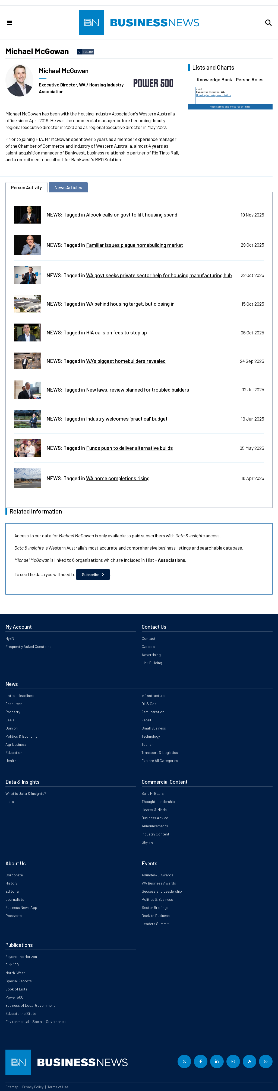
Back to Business (156, 915)
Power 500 (14, 997)
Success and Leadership (162, 891)
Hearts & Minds (154, 809)
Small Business (153, 728)
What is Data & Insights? (25, 793)
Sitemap (11, 1087)
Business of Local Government (30, 1005)
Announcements (155, 826)
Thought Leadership (158, 801)
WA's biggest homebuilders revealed (126, 361)
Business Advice (155, 817)
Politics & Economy (21, 736)
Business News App (21, 907)
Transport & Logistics (159, 752)
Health (10, 760)
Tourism (147, 744)
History (11, 883)
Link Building (152, 662)
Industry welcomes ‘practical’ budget (127, 418)
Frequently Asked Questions (28, 646)
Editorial (12, 891)
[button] (268, 23)
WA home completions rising (118, 478)
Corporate (14, 875)
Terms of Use (58, 1087)
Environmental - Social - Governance (35, 1021)
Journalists (14, 899)
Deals (9, 720)
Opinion (11, 728)
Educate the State (20, 1013)
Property (12, 711)
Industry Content (155, 834)
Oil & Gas (148, 703)
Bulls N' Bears (153, 793)
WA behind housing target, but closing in (130, 304)
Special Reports (18, 981)
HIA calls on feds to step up (116, 332)
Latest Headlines (19, 695)
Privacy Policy (32, 1087)
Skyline (147, 842)
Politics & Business (157, 899)
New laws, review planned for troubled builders (137, 389)
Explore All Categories (159, 760)
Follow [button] (88, 51)
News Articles (68, 187)
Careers (148, 646)
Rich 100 (12, 964)
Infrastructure (153, 695)
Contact (149, 638)
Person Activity (26, 187)
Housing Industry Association (213, 95)
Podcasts (13, 915)
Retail (146, 720)
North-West (15, 972)
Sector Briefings (155, 907)
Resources (14, 703)
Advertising (151, 654)
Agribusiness (16, 744)
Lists (9, 801)
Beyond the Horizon (21, 956)
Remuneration (152, 711)
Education (13, 752)
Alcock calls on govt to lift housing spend (131, 214)
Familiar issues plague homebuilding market (134, 245)
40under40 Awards (157, 875)
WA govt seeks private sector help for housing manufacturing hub (159, 275)
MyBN (9, 638)
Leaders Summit (155, 923)
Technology (150, 736)
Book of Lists (16, 989)
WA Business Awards (159, 883)
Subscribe (90, 574)
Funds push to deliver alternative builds (129, 448)
